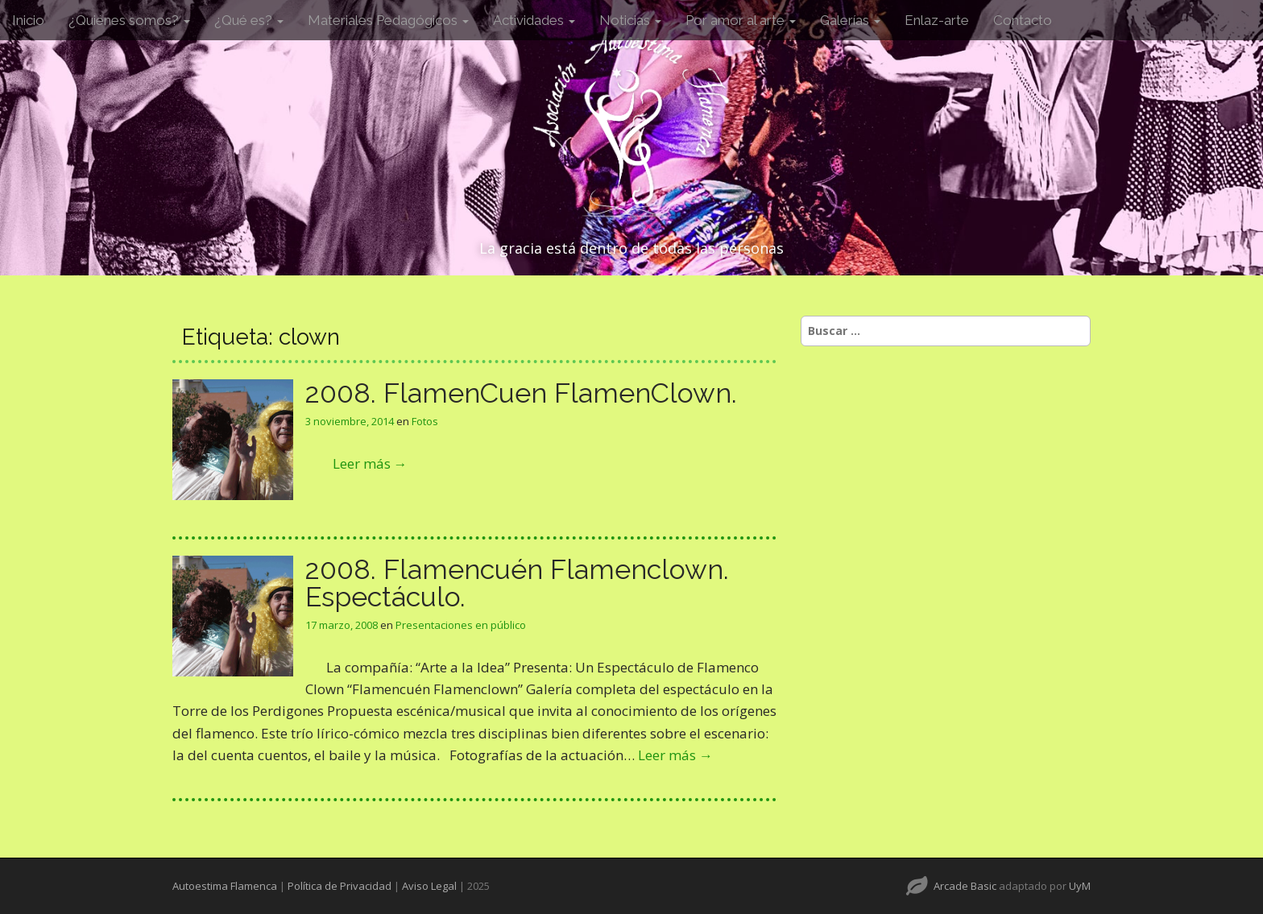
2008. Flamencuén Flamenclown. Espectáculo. (517, 583)
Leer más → (370, 463)
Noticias (630, 20)
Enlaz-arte (937, 20)
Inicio (28, 20)
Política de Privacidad (339, 886)
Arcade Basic (965, 886)
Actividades (534, 20)
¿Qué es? (249, 20)
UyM (1080, 886)
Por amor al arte (740, 20)
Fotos (425, 421)
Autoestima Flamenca (224, 886)
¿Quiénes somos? (129, 20)
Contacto (1022, 20)
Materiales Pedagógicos (388, 20)
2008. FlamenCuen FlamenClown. (521, 393)
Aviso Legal (429, 886)
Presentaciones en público (460, 625)
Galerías (850, 20)
